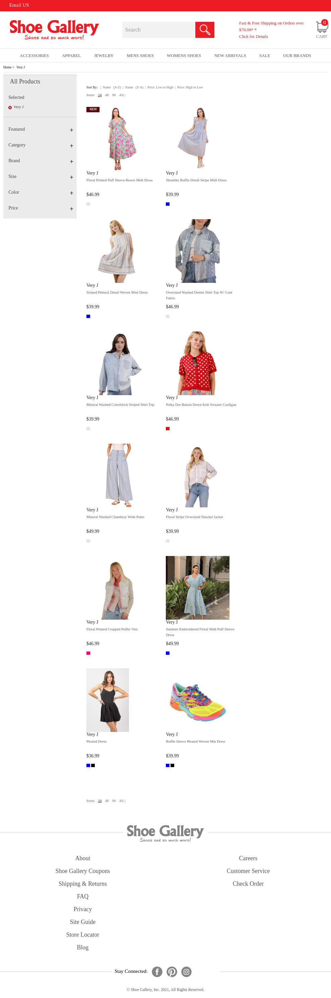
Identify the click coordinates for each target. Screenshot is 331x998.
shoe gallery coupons (83, 871)
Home (7, 67)
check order (248, 884)
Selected (16, 97)
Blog (82, 947)
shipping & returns (83, 884)
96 (114, 95)
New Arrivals (230, 55)
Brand (40, 160)
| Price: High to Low (189, 87)
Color (40, 192)
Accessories (34, 55)
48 (107, 95)
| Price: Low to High (159, 87)
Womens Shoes (184, 55)
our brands (297, 55)
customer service (248, 871)
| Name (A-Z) (111, 87)
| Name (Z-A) (133, 87)
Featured (40, 129)
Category (40, 144)
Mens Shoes (140, 55)
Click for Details (253, 36)
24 (100, 95)
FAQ (83, 896)
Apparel (71, 55)
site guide (83, 922)
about (82, 858)
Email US (19, 5)
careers (248, 858)
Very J (20, 67)
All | (122, 95)
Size (40, 176)
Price (40, 207)
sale (264, 55)
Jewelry (104, 55)
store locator (82, 935)
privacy (83, 909)
